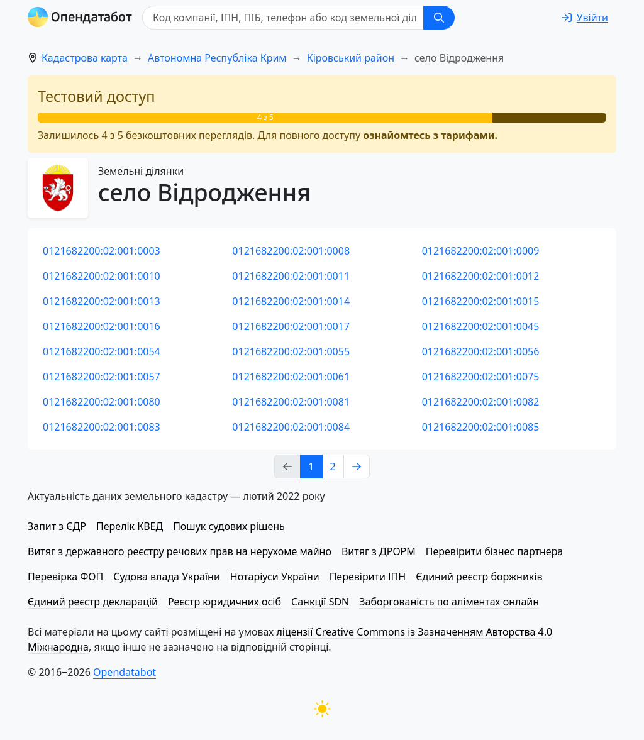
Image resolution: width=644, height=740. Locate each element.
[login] (584, 18)
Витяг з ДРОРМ (378, 551)
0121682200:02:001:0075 (481, 377)
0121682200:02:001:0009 (481, 251)
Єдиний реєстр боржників (479, 576)
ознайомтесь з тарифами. (430, 135)
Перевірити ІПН (368, 576)
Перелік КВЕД (129, 526)
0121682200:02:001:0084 (291, 427)
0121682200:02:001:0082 (481, 402)
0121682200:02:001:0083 (101, 427)
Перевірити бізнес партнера (494, 551)
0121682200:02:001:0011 (291, 276)
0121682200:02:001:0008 (291, 251)
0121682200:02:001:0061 (291, 377)
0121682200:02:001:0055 (291, 351)
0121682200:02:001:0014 (291, 301)
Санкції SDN (320, 602)
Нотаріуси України (274, 576)
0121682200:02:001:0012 (481, 276)
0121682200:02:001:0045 (481, 326)
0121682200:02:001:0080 (101, 402)
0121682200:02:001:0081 (291, 402)
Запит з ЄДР (57, 526)
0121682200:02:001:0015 (481, 301)
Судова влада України (166, 576)
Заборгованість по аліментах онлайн (449, 602)
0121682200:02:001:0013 (101, 301)
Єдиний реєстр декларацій (93, 602)
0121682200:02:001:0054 (101, 351)
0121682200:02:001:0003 (101, 251)
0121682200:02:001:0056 (481, 351)
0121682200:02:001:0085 (481, 427)
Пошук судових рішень (229, 526)
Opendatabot (124, 672)
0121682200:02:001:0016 (101, 326)
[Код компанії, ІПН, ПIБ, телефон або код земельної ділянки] (283, 18)
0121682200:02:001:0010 (101, 276)
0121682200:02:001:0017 (291, 326)
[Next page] (356, 466)
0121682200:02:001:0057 (101, 377)
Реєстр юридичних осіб (224, 602)
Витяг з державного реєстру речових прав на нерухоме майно (179, 551)
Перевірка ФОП (65, 576)
